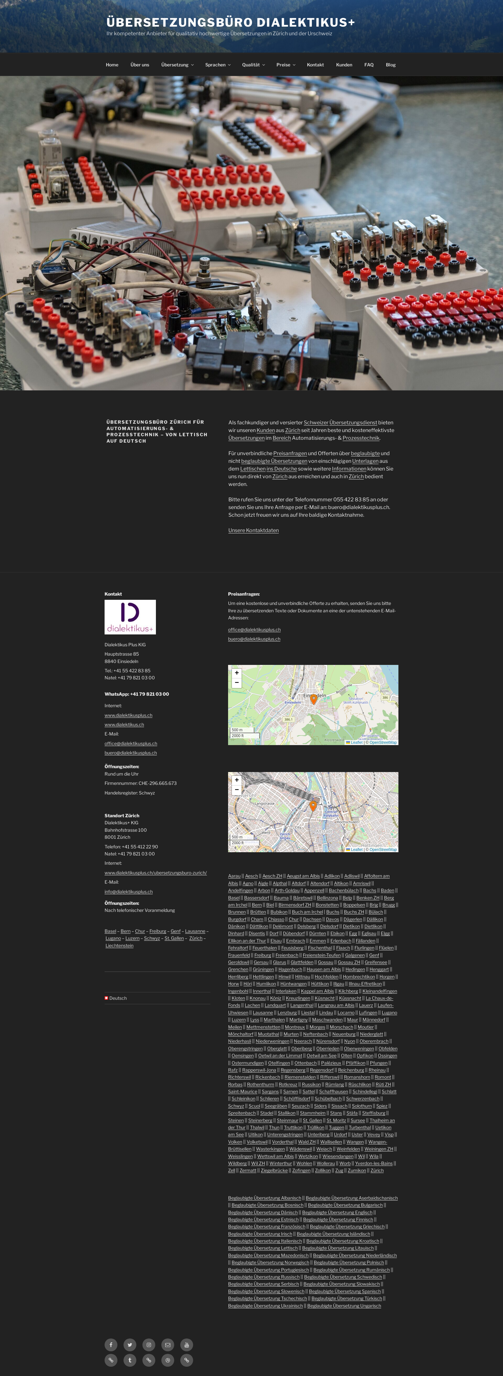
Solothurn (362, 1105)
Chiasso (276, 919)
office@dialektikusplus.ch (131, 743)
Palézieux (331, 1063)
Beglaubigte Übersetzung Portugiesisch (268, 1269)
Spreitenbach (242, 1113)
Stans (336, 1113)
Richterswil (239, 1077)
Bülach (376, 911)
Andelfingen (240, 890)
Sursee (358, 1120)
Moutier (366, 1027)
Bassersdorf (256, 897)
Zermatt (248, 1170)
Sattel (309, 1091)
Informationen (349, 469)
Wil (361, 1156)
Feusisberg (292, 947)
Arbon (264, 890)
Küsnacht (325, 998)
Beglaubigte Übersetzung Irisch (260, 1233)
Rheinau (377, 1070)
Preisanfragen (290, 453)
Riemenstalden (300, 1077)
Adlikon (332, 876)
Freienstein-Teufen (322, 955)
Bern (126, 931)
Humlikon (266, 983)
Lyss (254, 1019)
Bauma (281, 897)
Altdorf (299, 883)
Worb (345, 1163)
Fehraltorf (238, 947)
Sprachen (218, 64)
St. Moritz (336, 1120)
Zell (231, 1170)
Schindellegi (365, 1091)
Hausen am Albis (324, 969)
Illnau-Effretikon (365, 983)
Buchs (332, 911)
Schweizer (316, 423)
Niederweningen (272, 1041)
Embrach (295, 940)
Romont (383, 1077)
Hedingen (355, 969)
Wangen (355, 1141)
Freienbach (287, 955)
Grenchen (238, 969)
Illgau (338, 983)
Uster (357, 1134)
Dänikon (236, 926)
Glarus (279, 962)
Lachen (252, 1005)
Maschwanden (327, 1019)
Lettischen (253, 469)
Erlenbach (340, 940)
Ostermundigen (248, 1063)
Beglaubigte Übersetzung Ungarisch (344, 1305)
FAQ (369, 64)
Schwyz (152, 938)
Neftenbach (315, 1034)
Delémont (283, 926)
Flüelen (386, 947)
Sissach (339, 1105)
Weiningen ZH (378, 1148)
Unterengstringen (285, 1134)
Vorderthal (283, 1141)
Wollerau (326, 1163)
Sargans (270, 1091)
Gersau (261, 962)
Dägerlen (353, 919)
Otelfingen (279, 1063)
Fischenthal (320, 947)
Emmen (318, 940)
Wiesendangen (338, 1156)
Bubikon (278, 911)
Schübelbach (328, 1098)
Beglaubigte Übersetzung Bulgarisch (345, 1205)
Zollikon (323, 1170)
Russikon (311, 1084)
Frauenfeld (239, 955)
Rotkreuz (288, 1084)
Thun (274, 1127)
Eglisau (369, 933)
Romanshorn (357, 1077)
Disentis (257, 933)
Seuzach (301, 1105)
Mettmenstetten (263, 1027)
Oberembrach (374, 1041)
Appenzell (314, 890)
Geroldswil (238, 962)
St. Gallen (174, 938)
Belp (347, 897)
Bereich (282, 438)
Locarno (345, 1012)
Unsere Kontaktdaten (253, 530)
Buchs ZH (354, 911)
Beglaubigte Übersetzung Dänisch (263, 1212)
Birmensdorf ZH (294, 904)
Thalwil (257, 1127)
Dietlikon (373, 926)
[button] (314, 699)
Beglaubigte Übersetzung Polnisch (349, 1262)
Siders (320, 1105)
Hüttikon (320, 983)
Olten (346, 1055)
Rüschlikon (359, 1084)
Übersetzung (178, 64)
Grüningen (263, 969)
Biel (270, 904)
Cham (257, 919)
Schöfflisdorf (297, 1098)
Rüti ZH (383, 1084)
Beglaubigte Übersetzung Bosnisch (267, 1205)
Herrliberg (238, 976)
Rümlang (334, 1084)
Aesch (251, 876)
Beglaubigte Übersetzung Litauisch (338, 1248)
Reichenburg (351, 1070)
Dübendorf (294, 933)
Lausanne (195, 931)
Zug (339, 1170)
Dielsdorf (329, 926)
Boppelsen (354, 904)
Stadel (266, 1113)
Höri (247, 983)
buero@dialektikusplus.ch (131, 752)
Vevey (373, 1134)
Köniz (275, 998)
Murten (291, 1034)
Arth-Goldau (287, 890)
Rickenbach (267, 1077)
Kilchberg (348, 991)
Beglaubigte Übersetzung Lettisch (263, 1248)
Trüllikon (315, 1127)
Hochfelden (326, 976)
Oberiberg (301, 1048)
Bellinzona (327, 897)
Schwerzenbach (362, 1098)
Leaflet (354, 742)
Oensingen (243, 1055)
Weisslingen (240, 1156)
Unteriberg (318, 1134)
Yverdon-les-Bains (374, 1163)
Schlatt (389, 1091)
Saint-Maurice (242, 1091)
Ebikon (337, 933)
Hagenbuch (290, 969)
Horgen (387, 976)
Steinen (236, 1120)
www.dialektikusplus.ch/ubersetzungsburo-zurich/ (156, 872)
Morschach (341, 1027)
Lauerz (366, 1005)
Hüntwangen (293, 983)
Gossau (325, 962)
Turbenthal (360, 1127)
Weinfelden (348, 1148)
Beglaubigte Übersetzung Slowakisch (341, 1284)
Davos (332, 919)
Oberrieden (327, 1048)
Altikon (341, 883)
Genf (176, 931)
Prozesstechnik (361, 438)
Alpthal (280, 883)
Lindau (326, 1012)
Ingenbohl (238, 991)
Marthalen (274, 1019)
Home (112, 64)
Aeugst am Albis (303, 876)
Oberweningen (359, 1048)
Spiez (382, 1105)
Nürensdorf (328, 1041)
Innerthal (262, 991)
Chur (140, 931)
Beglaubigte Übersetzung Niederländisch (355, 1255)
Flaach (343, 947)
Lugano (113, 938)
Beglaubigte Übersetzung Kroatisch (342, 1241)
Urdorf (340, 1134)
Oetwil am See (322, 1055)
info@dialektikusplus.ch (129, 891)
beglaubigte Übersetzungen (274, 461)
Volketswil (257, 1141)
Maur (352, 1019)
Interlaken (286, 991)
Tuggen (336, 1127)
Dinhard (236, 933)
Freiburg (157, 931)
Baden (387, 890)
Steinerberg (260, 1120)
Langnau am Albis (336, 1005)
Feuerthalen (264, 947)
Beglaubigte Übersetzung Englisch (337, 1212)
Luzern (132, 938)
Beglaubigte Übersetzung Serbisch (263, 1284)
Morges (317, 1027)
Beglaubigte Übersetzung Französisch (266, 1226)
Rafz (233, 1070)
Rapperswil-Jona (259, 1070)
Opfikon (365, 1055)
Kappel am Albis (317, 991)
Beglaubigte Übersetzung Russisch (264, 1276)
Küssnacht (350, 998)
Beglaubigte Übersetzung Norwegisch (270, 1262)
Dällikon (375, 919)
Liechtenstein (119, 945)
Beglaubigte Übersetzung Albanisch (264, 1198)
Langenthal (301, 1005)
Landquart (275, 1005)
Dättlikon (259, 926)
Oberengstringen (245, 1048)
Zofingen (301, 1170)
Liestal (308, 1012)
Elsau (276, 940)
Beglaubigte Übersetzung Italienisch (265, 1241)
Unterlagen (365, 461)
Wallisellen (331, 1141)
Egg (353, 933)
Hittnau (302, 976)
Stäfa (352, 1113)
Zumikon (357, 1170)
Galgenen (355, 955)
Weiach (324, 1148)
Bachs (369, 890)
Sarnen (290, 1091)
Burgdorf (237, 919)
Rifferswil (329, 1077)
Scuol (254, 1105)
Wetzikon (308, 1156)
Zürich (292, 430)
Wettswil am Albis (275, 1156)
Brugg (388, 904)
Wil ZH (258, 1163)
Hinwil (284, 976)
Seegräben (276, 1105)
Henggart (379, 969)
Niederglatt (371, 1034)
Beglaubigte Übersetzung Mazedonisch (268, 1255)
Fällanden (365, 940)
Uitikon (255, 1134)
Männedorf (373, 1019)
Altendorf (319, 883)
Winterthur (280, 1163)
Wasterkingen (270, 1148)
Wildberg (237, 1163)
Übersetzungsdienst (353, 423)
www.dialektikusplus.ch (128, 715)
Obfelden (388, 1048)
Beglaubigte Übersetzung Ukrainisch (265, 1305)
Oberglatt (277, 1048)
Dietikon (351, 926)
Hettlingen (263, 976)
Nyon (349, 1041)
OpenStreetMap (383, 742)
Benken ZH (367, 897)
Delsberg (306, 926)
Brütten (258, 911)
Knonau (258, 998)
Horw (233, 983)
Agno (248, 883)
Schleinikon (243, 1098)
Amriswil (362, 883)
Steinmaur (287, 1120)
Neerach (303, 1041)
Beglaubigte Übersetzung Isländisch (333, 1233)
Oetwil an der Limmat (280, 1055)
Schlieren (269, 1098)
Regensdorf (322, 1070)
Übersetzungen (246, 438)
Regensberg (293, 1070)
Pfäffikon (355, 1063)
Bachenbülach (344, 890)
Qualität (254, 64)
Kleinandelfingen (379, 991)
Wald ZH (307, 1141)
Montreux (295, 1027)
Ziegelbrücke (274, 1170)
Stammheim (313, 1113)
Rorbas (235, 1084)
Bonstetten (327, 904)
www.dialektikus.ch (124, 724)
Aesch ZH (272, 876)
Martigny (298, 1019)
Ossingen (387, 1055)
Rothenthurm (260, 1084)
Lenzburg (287, 1012)
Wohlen (304, 1163)
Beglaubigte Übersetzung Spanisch (345, 1291)
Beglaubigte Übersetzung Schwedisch (343, 1276)
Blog (391, 64)
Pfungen (379, 1063)
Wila (374, 1156)
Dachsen (312, 919)
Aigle (263, 883)
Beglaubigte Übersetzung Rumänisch (351, 1269)
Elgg (385, 933)
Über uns (140, 64)
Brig (374, 904)
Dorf (273, 933)
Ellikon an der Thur (247, 940)
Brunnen (237, 911)
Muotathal (268, 1034)
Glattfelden (302, 962)
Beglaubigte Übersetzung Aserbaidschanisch (352, 1198)
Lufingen (368, 1012)
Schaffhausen (333, 1091)
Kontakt (315, 64)
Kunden (344, 64)
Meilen (235, 1027)
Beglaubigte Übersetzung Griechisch (347, 1226)
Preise (286, 64)
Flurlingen (364, 947)
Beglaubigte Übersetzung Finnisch (338, 1219)
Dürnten (317, 933)
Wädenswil (300, 1148)
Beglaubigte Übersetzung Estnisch (263, 1219)
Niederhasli (239, 1041)
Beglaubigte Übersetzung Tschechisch (267, 1298)
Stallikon (286, 1113)
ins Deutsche (282, 469)
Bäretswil (302, 897)
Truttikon (293, 1127)
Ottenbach (305, 1063)
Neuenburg (343, 1034)
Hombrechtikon (359, 976)
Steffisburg (373, 1113)
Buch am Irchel (307, 911)
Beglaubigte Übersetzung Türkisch (346, 1298)
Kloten (238, 998)
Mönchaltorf (240, 1034)
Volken (235, 1141)
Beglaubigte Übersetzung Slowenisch (266, 1291)
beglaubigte (365, 453)
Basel (110, 931)
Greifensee (376, 962)
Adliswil (352, 876)
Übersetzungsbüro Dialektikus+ (231, 22)
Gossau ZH (349, 962)
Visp (389, 1134)
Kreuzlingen (298, 998)
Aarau (234, 876)
